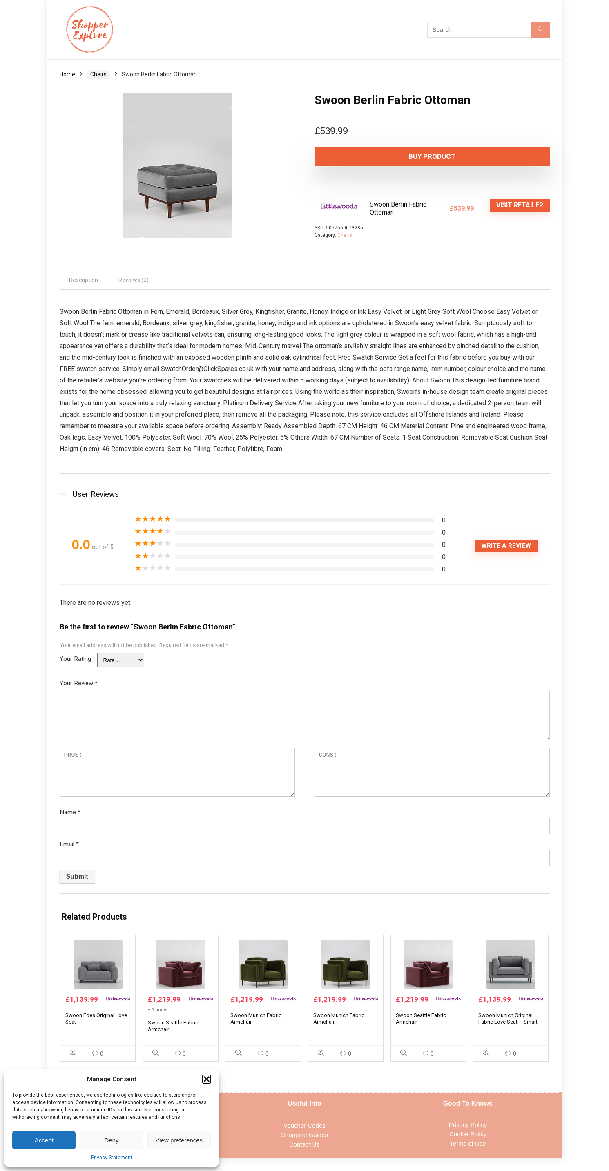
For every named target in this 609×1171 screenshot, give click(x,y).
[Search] (540, 30)
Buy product (361, 156)
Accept (44, 1140)
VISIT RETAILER (519, 205)
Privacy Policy (468, 1136)
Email (69, 844)
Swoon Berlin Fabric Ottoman (398, 208)
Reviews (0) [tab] (133, 280)
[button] (207, 1079)
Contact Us (304, 1156)
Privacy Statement (111, 1157)
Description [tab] (83, 280)
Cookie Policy (467, 1146)
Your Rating (75, 658)
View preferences (179, 1140)
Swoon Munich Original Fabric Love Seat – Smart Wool (508, 1034)
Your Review (79, 683)
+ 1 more (157, 1021)
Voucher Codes (304, 1137)
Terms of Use (468, 1155)
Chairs (98, 74)
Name (70, 812)
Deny (111, 1140)
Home (67, 74)
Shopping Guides (304, 1147)
